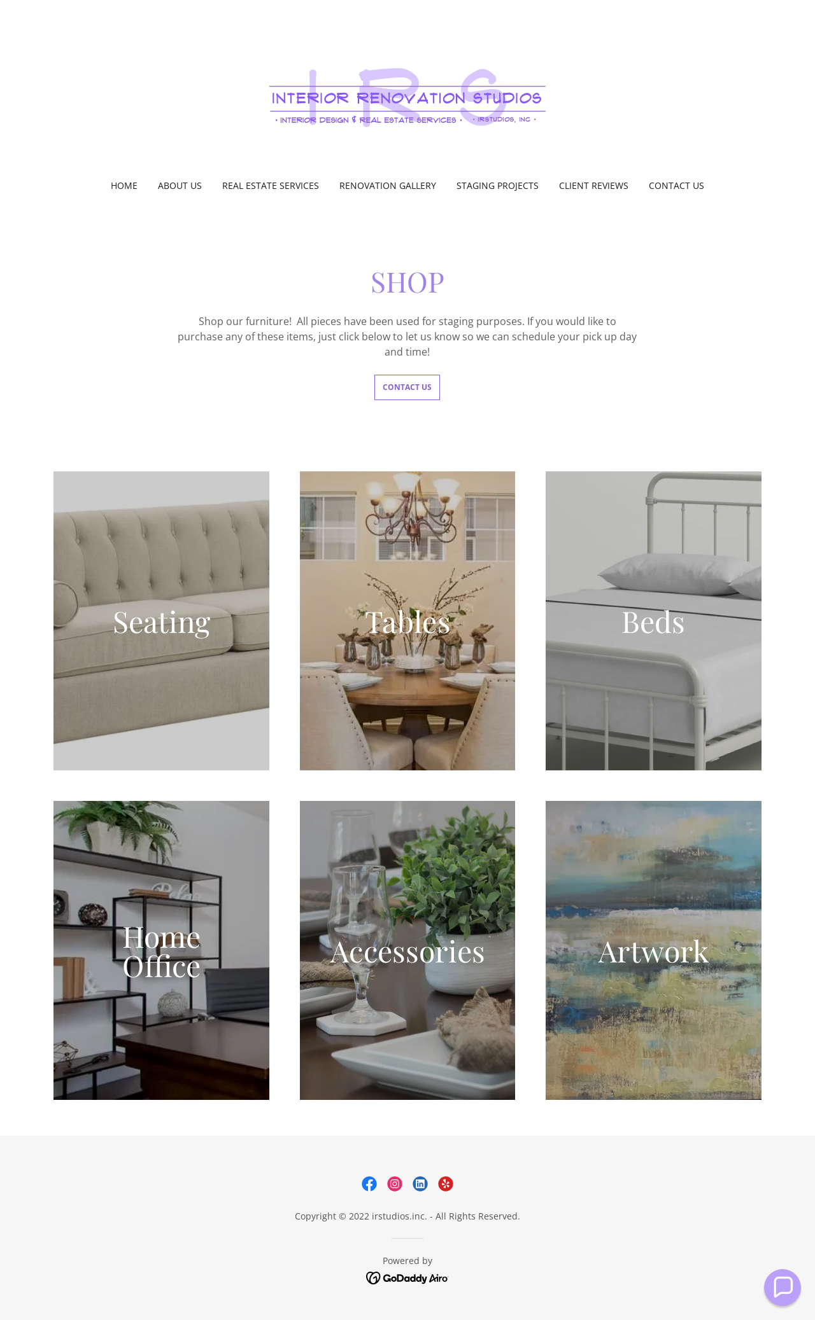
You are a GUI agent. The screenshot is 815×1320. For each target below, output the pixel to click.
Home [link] (124, 185)
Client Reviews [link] (593, 185)
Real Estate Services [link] (270, 185)
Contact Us (407, 387)
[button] (782, 1287)
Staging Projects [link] (498, 185)
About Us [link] (180, 185)
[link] (407, 98)
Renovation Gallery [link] (387, 185)
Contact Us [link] (676, 185)
